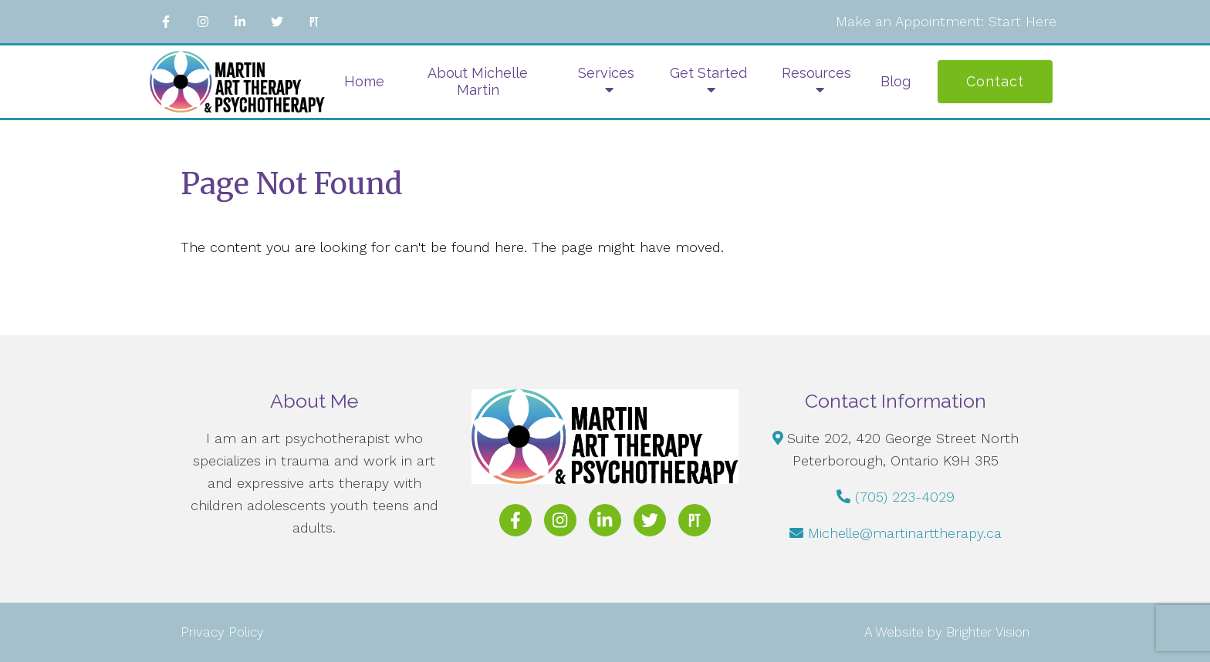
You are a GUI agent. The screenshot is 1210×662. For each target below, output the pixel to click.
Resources (816, 73)
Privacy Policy (222, 632)
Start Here (1022, 21)
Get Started (708, 73)
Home (364, 81)
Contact (995, 81)
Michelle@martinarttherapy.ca (905, 533)
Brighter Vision (987, 632)
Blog (895, 81)
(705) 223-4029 (905, 497)
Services (606, 73)
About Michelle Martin (478, 81)
